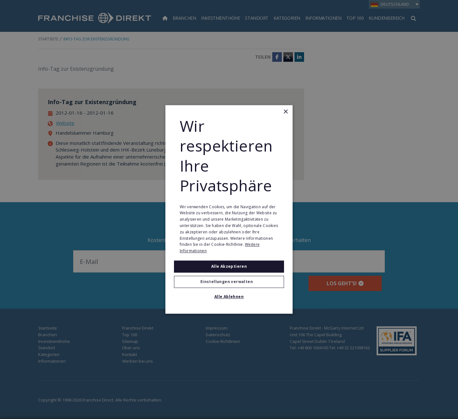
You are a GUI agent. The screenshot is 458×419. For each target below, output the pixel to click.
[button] (229, 282)
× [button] (285, 112)
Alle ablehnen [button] (229, 297)
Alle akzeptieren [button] (229, 266)
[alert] (229, 209)
